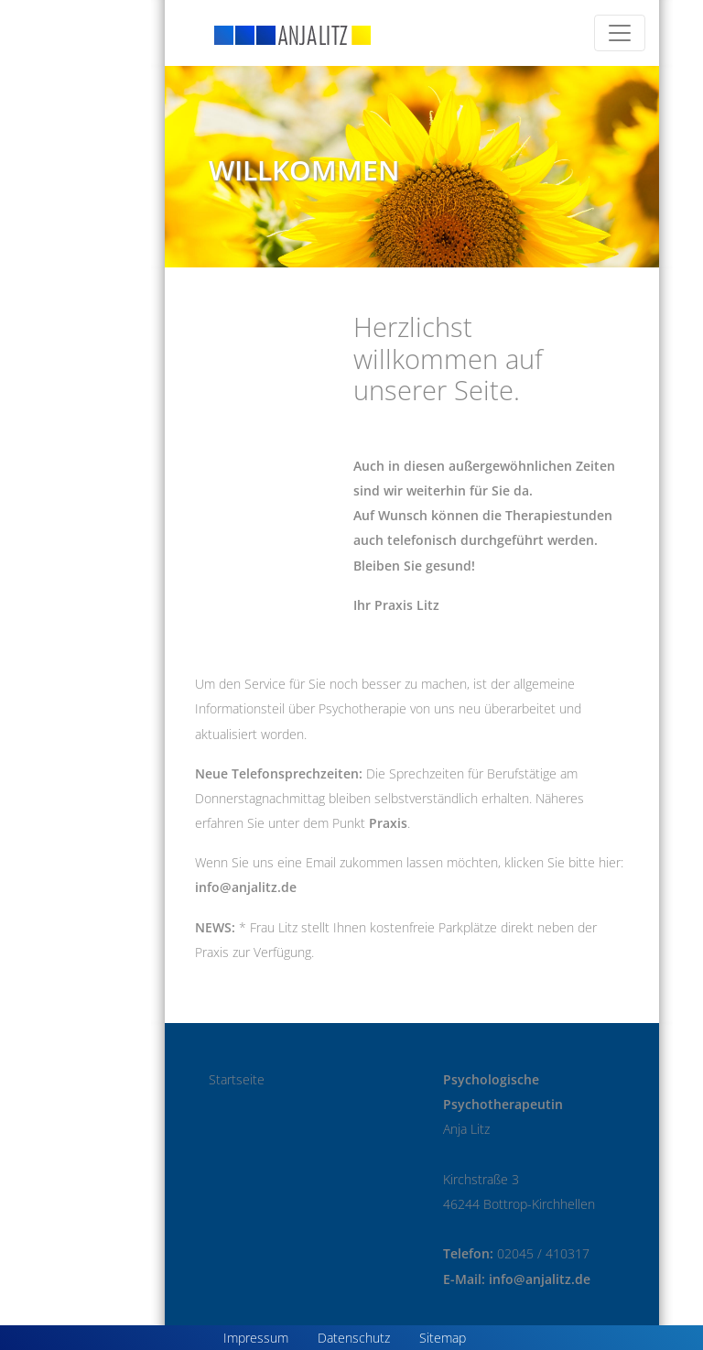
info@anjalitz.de (246, 887)
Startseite (237, 1079)
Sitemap (442, 1337)
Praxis (388, 823)
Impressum (255, 1337)
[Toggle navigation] (619, 33)
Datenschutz (354, 1337)
